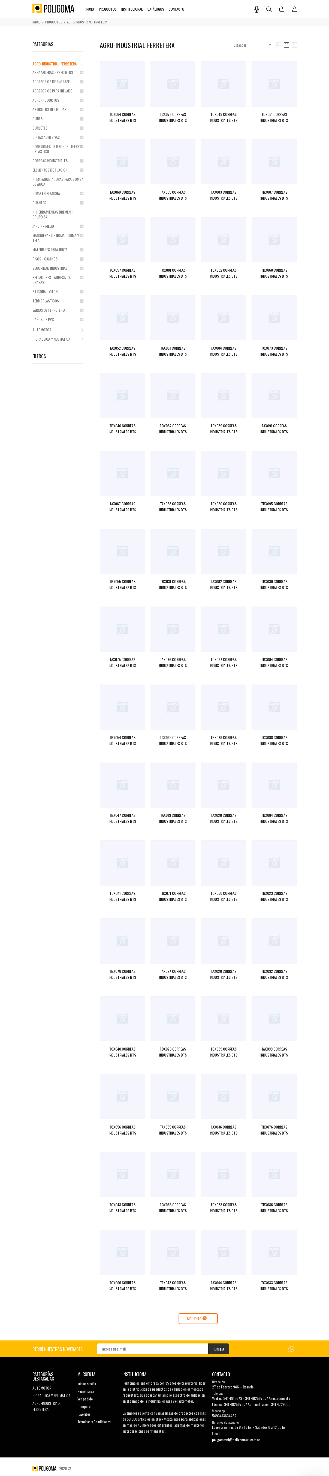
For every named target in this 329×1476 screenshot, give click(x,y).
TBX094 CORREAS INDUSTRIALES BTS (274, 662)
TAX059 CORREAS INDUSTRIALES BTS (173, 195)
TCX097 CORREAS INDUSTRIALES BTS (223, 662)
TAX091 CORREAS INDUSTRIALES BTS (274, 428)
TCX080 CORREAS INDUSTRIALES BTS (223, 896)
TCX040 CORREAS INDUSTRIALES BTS (122, 1052)
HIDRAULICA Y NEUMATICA (58, 339)
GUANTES (58, 202)
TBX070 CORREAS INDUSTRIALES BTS (173, 1052)
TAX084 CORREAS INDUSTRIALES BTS (223, 351)
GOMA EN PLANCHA (58, 193)
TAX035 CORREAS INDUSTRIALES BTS (173, 1130)
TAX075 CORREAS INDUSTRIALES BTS (122, 662)
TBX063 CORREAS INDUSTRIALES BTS (173, 1207)
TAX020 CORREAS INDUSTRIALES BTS (223, 818)
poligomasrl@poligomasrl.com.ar (236, 1439)
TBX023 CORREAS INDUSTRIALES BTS (274, 896)
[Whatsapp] (291, 1348)
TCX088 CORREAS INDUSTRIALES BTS (274, 740)
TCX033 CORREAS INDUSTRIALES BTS (274, 1285)
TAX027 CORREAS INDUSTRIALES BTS (173, 974)
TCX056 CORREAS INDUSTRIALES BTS (122, 1130)
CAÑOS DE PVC (58, 319)
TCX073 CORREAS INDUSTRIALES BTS (274, 351)
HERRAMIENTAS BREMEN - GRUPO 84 (52, 214)
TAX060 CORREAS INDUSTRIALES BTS (122, 195)
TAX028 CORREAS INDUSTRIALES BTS (223, 974)
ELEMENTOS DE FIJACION (58, 170)
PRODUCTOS (53, 22)
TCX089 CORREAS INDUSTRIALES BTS (223, 428)
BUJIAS (58, 118)
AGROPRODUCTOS (58, 100)
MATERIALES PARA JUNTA (58, 249)
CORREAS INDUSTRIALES (58, 160)
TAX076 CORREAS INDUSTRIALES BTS (173, 662)
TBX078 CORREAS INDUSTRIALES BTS (122, 974)
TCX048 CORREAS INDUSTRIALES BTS (122, 1207)
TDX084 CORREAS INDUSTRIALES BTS (274, 818)
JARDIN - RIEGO (58, 226)
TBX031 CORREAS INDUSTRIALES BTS (173, 584)
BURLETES (58, 128)
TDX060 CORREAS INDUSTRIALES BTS (223, 506)
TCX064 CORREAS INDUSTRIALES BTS (122, 117)
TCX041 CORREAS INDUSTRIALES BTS (122, 896)
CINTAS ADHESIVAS (58, 137)
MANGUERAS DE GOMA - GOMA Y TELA (58, 237)
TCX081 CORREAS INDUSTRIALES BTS (173, 273)
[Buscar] (269, 9)
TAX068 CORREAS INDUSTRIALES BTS (173, 506)
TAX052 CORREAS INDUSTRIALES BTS (122, 351)
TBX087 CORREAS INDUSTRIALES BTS (274, 195)
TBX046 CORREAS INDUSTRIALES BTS (122, 428)
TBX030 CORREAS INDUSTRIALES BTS (274, 584)
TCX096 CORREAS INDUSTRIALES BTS (122, 1285)
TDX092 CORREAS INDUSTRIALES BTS (274, 974)
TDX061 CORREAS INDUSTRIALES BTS (274, 117)
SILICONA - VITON (58, 291)
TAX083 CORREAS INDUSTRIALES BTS (223, 195)
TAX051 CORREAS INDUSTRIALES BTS (173, 351)
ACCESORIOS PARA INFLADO (58, 91)
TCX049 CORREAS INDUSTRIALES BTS (223, 117)
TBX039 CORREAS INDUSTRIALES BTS (223, 1052)
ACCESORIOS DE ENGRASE (58, 81)
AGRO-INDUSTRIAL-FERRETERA (87, 22)
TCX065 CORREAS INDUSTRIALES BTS (173, 740)
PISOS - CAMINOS (58, 259)
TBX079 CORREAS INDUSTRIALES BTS (223, 740)
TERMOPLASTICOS (58, 301)
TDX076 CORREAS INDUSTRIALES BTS (274, 1130)
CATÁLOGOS (155, 9)
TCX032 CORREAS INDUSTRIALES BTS (223, 273)
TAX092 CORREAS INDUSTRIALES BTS (223, 584)
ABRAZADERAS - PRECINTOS (58, 72)
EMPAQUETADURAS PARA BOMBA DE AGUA (57, 181)
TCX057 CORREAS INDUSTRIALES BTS (122, 273)
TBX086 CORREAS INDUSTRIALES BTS (274, 1207)
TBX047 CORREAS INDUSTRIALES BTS (122, 818)
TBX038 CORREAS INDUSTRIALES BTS (223, 1207)
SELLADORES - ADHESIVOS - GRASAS (58, 279)
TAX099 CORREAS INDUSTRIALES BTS (274, 1052)
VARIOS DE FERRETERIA (58, 310)
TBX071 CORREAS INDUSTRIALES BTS (173, 896)
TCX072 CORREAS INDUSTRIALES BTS (173, 117)
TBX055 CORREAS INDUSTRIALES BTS (122, 584)
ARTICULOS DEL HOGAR (58, 109)
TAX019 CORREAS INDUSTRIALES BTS (173, 818)
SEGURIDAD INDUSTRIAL (58, 268)
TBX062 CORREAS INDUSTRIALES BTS (173, 428)
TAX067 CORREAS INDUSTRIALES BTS (122, 506)
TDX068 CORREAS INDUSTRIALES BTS (274, 273)
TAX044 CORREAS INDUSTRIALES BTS (223, 1285)
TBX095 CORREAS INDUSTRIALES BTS (274, 506)
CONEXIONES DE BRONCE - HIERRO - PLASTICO (58, 148)
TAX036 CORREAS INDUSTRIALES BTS (223, 1130)
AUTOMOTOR (58, 329)
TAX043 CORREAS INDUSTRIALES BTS (173, 1285)
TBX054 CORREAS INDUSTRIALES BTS (122, 740)
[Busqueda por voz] (256, 9)
